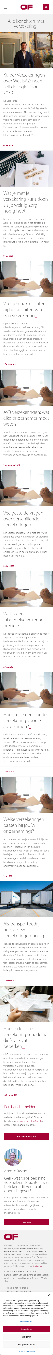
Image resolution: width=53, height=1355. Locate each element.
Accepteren (26, 1329)
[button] (48, 1295)
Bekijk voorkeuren (26, 1344)
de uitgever (37, 1266)
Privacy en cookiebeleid (26, 1351)
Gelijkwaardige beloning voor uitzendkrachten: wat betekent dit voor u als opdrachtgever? (26, 1184)
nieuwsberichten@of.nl (29, 1121)
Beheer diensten (26, 1321)
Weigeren (26, 1337)
